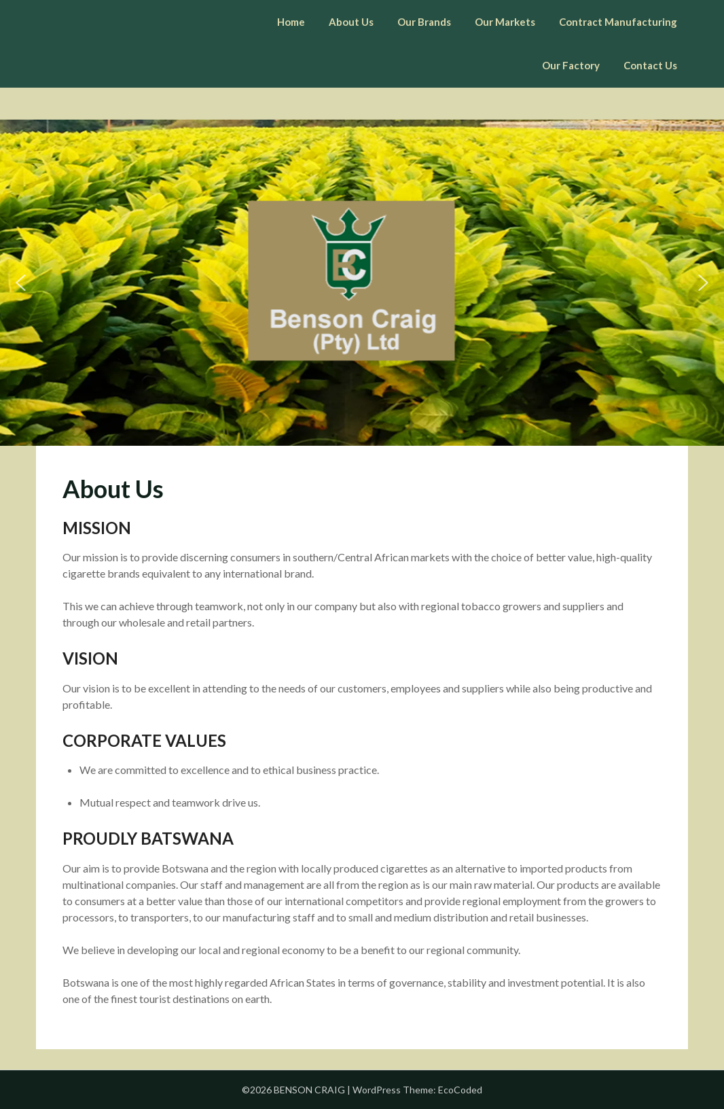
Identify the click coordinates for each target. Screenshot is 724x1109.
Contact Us (650, 65)
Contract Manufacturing (618, 22)
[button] (21, 283)
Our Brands (424, 22)
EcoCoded (460, 1089)
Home (291, 22)
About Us (351, 22)
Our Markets (505, 22)
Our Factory (571, 65)
